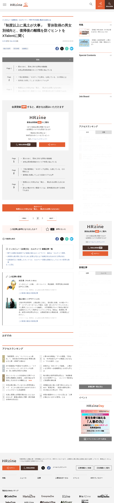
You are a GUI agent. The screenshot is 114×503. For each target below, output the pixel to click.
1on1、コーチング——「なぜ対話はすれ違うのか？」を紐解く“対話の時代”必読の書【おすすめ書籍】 (94, 325)
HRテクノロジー (97, 478)
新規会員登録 (23, 144)
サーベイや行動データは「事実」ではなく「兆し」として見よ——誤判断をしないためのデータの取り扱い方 (95, 378)
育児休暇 (16, 48)
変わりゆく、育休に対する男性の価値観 (32, 67)
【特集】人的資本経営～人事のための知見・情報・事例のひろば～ (101, 42)
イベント (76, 478)
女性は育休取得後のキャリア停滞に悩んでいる (35, 70)
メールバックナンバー (37, 139)
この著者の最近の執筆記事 (28, 293)
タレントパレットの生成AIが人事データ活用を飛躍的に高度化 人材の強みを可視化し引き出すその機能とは (20, 378)
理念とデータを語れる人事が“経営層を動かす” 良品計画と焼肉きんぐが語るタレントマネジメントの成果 (95, 367)
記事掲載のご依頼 (84, 468)
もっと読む (10, 264)
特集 (4, 478)
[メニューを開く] (4, 4)
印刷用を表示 (8, 239)
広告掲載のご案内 (103, 468)
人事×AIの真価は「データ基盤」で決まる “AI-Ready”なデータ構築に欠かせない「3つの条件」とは (57, 358)
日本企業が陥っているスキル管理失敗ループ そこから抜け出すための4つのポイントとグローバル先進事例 (21, 387)
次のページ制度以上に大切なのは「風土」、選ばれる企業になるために (38, 208)
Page (9, 68)
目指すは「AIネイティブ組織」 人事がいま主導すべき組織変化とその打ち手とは (57, 368)
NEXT (52, 218)
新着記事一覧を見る (95, 387)
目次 (53, 60)
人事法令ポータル (61, 478)
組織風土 (25, 48)
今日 (87, 132)
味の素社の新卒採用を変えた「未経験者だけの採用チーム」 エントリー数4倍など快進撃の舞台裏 (58, 378)
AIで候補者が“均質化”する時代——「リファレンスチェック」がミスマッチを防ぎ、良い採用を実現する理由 (21, 368)
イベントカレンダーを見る (95, 439)
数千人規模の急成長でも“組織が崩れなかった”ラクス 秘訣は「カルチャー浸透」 (36, 253)
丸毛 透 (4, 41)
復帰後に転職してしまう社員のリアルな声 (38, 175)
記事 (87, 273)
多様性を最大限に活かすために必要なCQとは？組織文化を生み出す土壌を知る (36, 256)
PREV (23, 218)
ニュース (103, 273)
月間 (103, 132)
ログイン (52, 144)
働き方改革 (6, 48)
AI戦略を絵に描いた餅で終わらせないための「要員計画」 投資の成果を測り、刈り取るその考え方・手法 (57, 387)
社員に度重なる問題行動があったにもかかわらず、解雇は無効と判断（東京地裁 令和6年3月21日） (20, 397)
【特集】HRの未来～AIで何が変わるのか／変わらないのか (101, 31)
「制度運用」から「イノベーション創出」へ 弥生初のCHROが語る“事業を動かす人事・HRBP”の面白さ (20, 358)
